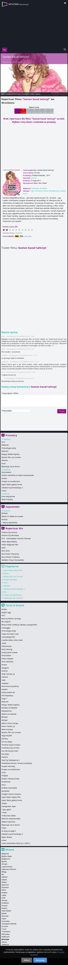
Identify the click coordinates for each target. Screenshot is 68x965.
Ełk (2, 874)
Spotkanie (5, 791)
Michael (4, 513)
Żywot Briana (6, 837)
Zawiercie (5, 944)
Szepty (4, 803)
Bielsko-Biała (6, 856)
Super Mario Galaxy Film (12, 570)
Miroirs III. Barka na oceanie (12, 516)
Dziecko (4, 671)
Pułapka (4, 775)
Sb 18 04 (17, 111)
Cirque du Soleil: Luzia (10, 634)
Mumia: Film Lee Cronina (11, 457)
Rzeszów (4, 916)
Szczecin (4, 926)
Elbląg (3, 872)
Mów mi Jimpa (7, 499)
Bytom (4, 861)
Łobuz (3, 490)
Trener (4, 812)
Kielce (3, 890)
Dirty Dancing (6, 649)
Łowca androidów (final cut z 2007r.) (15, 843)
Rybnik (4, 913)
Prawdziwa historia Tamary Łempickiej (16, 763)
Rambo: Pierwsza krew (10, 779)
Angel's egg (6, 612)
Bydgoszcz (5, 859)
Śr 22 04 (40, 111)
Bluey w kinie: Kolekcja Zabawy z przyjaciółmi (19, 625)
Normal (4, 519)
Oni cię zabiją (6, 742)
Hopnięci (6, 586)
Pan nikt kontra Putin (9, 751)
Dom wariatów (7, 661)
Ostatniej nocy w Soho (10, 748)
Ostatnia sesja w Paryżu (10, 745)
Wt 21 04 (34, 111)
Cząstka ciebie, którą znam (12, 640)
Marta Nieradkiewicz (51, 191)
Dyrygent (5, 668)
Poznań (4, 905)
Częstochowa (6, 866)
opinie (38, 94)
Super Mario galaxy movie (11, 484)
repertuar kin (11, 94)
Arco (3, 442)
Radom (4, 908)
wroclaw (18, 4)
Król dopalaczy (7, 695)
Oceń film (19, 233)
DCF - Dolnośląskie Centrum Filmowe (16, 538)
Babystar (5, 445)
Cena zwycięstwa (8, 496)
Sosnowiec (5, 921)
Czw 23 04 (45, 111)
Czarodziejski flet (8, 637)
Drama (4, 478)
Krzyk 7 (4, 698)
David (3, 643)
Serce (3, 785)
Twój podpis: (6, 411)
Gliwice (4, 882)
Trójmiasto (5, 931)
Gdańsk (4, 877)
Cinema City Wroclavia (10, 535)
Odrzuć (27, 960)
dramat (34, 178)
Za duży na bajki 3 (8, 831)
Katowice (5, 887)
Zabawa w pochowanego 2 (12, 487)
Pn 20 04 (29, 111)
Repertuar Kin (14, 528)
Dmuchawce (6, 472)
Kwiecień (4, 451)
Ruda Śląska (6, 911)
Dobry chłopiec (7, 658)
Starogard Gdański (8, 924)
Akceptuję (40, 960)
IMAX (3, 548)
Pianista (4, 460)
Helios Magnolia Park (9, 544)
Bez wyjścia (6, 621)
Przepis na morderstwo (10, 481)
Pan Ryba (5, 754)
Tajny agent (6, 809)
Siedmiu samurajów (9, 788)
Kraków (4, 892)
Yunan (3, 828)
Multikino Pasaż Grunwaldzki (12, 560)
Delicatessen (6, 646)
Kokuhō (4, 689)
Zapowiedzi (13, 506)
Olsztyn (4, 900)
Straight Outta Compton (11, 794)
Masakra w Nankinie (9, 708)
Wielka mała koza (8, 822)
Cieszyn (4, 864)
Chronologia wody (8, 448)
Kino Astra (5, 551)
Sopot (3, 918)
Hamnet (4, 677)
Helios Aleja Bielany (9, 541)
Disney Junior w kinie (9, 652)
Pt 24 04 (51, 111)
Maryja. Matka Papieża (10, 454)
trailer (32, 94)
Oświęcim (5, 903)
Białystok (5, 853)
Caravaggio (5, 628)
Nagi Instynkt (6, 735)
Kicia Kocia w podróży (10, 686)
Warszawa (5, 934)
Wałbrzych (5, 937)
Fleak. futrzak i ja (8, 674)
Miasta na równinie (8, 714)
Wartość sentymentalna (10, 818)
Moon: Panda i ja (8, 726)
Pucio (3, 463)
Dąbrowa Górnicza (8, 869)
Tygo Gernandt (36, 191)
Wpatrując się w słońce (10, 466)
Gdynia (4, 879)
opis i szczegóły (23, 94)
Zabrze (4, 942)
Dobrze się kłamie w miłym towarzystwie (17, 475)
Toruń (3, 929)
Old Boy (4, 739)
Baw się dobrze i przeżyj (11, 618)
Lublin (3, 895)
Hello (3, 680)
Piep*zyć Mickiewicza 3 (10, 760)
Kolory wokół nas (8, 692)
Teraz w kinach (15, 605)
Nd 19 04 (23, 111)
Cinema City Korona (9, 532)
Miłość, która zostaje (9, 723)
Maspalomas (6, 711)
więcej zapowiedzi (10, 522)
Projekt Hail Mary (10, 579)
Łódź (3, 898)
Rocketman (5, 782)
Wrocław (5, 939)
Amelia (4, 609)
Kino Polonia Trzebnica (10, 557)
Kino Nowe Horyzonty (10, 554)
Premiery (11, 435)
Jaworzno (5, 885)
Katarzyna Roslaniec (15, 62)
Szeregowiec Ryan (8, 806)
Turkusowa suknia (8, 815)
